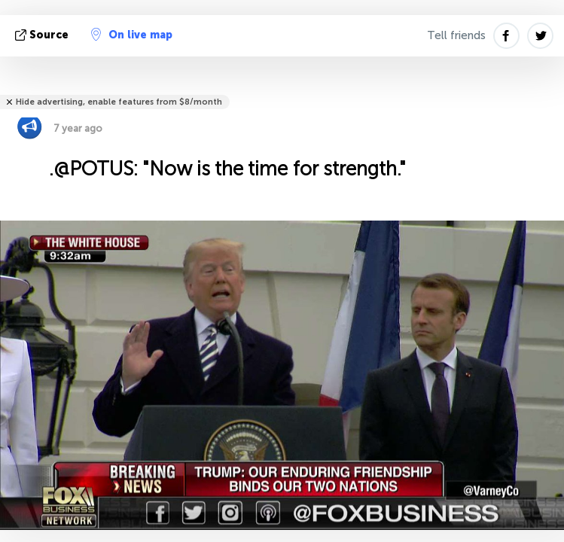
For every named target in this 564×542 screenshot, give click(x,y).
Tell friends (456, 35)
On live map (131, 34)
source (43, 35)
